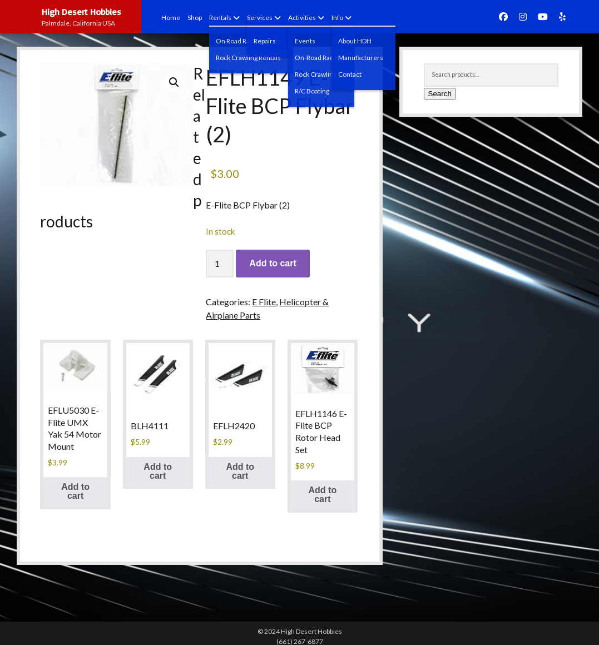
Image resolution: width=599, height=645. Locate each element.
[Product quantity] (220, 263)
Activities (302, 17)
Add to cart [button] (75, 491)
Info (337, 17)
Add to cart (272, 263)
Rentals (220, 17)
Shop (194, 17)
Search (440, 94)
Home (170, 17)
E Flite (264, 301)
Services (260, 17)
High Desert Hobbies (81, 11)
